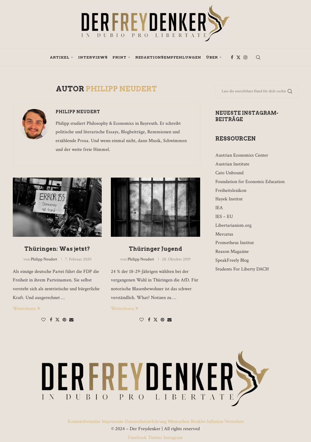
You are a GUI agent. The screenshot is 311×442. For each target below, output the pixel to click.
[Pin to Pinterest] (64, 320)
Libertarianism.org (233, 225)
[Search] (258, 57)
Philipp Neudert (78, 111)
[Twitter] (238, 57)
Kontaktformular (85, 421)
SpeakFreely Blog (232, 260)
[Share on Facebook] (51, 320)
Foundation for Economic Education (250, 181)
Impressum (113, 421)
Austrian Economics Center (241, 155)
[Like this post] (43, 320)
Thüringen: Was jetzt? (57, 249)
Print (119, 57)
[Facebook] (232, 57)
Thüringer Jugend (155, 249)
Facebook (138, 437)
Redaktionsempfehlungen (168, 57)
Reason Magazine (232, 251)
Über (212, 57)
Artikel (59, 57)
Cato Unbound (229, 173)
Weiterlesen (26, 308)
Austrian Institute (232, 164)
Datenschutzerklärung (145, 421)
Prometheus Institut (234, 243)
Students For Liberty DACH (242, 269)
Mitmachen (179, 421)
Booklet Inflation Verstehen (217, 421)
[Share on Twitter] (57, 320)
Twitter (155, 437)
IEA (219, 208)
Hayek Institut (229, 199)
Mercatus (224, 234)
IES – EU (224, 216)
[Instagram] (245, 57)
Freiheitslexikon (230, 190)
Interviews (93, 57)
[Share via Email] (71, 320)
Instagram (172, 437)
